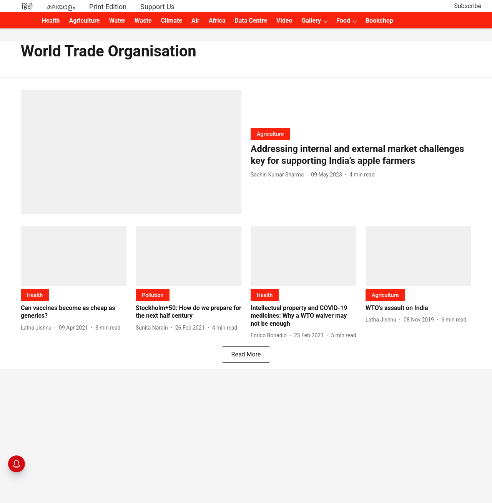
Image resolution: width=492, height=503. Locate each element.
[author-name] (279, 175)
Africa (217, 20)
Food (343, 20)
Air (195, 20)
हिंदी (27, 7)
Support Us (157, 7)
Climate (171, 20)
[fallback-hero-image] (131, 152)
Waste (143, 20)
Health (51, 20)
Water (117, 20)
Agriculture (84, 20)
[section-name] (270, 133)
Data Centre (250, 20)
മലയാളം (61, 7)
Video (284, 20)
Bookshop (379, 20)
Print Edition (107, 7)
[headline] (361, 155)
